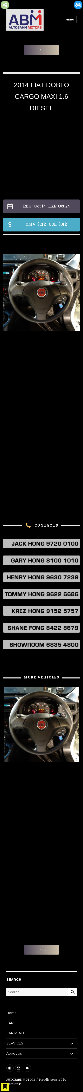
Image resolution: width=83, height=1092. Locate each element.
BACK (41, 50)
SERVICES (14, 1043)
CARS (10, 1023)
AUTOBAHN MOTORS (20, 1079)
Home (11, 1013)
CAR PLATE (15, 1033)
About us (14, 1053)
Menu (69, 19)
